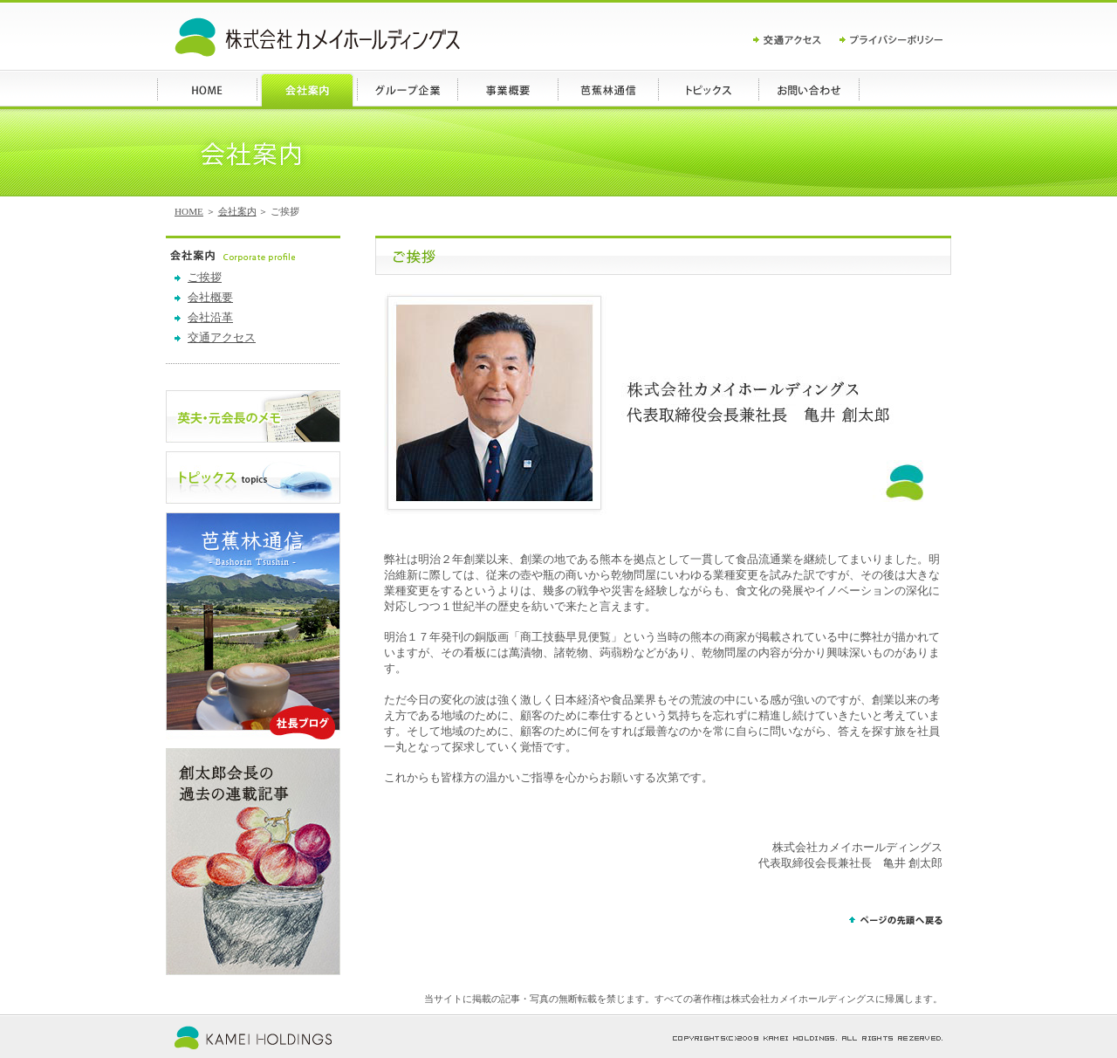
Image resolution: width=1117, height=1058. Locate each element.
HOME (207, 89)
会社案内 (237, 211)
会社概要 (210, 298)
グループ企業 (408, 89)
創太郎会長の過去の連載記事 (253, 861)
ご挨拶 (205, 277)
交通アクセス (796, 40)
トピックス (709, 89)
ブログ (608, 89)
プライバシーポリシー (890, 40)
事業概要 (508, 89)
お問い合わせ (809, 89)
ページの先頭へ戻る (895, 922)
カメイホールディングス (317, 37)
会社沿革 (210, 318)
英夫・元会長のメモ (253, 416)
